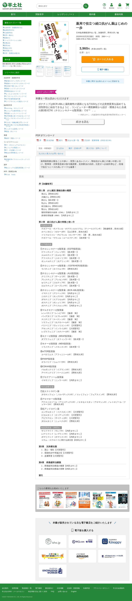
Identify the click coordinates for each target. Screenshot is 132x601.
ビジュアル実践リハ (13, 147)
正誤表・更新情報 (73, 588)
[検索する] (85, 6)
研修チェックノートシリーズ (16, 113)
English (73, 591)
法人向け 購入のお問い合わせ (51, 153)
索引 (61, 140)
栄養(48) (7, 43)
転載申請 (86, 588)
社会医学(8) (8, 32)
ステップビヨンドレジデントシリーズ (18, 119)
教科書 (92, 14)
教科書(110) (8, 50)
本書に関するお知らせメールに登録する (102, 81)
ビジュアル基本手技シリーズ (16, 110)
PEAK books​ (10, 174)
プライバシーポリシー (101, 588)
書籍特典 (119, 14)
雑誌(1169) (8, 48)
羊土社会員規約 (118, 588)
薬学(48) (7, 45)
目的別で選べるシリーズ (14, 86)
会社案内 (5, 588)
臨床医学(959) (9, 30)
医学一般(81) (8, 35)
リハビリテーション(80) (12, 40)
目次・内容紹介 (45, 148)
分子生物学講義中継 (13, 99)
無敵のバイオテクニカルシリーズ (18, 83)
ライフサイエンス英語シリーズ (17, 101)
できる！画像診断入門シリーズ (17, 122)
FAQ (52, 591)
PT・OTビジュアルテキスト (16, 145)
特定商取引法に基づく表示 (37, 591)
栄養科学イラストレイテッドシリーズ (18, 160)
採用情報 (15, 588)
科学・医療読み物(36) (12, 53)
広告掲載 (60, 588)
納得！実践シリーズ (13, 138)
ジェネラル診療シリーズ (14, 129)
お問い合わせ (62, 591)
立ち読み (60, 148)
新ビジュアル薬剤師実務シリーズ (18, 167)
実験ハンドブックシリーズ (15, 88)
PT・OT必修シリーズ (13, 150)
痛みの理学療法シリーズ (14, 152)
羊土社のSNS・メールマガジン (13, 591)
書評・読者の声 (75, 148)
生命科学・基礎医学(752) (13, 27)
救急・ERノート (11, 131)
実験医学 (39, 14)
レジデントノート (65, 14)
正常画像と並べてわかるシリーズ (18, 116)
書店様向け (49, 588)
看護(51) (7, 37)
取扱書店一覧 (27, 588)
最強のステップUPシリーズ (15, 81)
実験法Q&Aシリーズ (13, 91)
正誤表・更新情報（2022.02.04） (98, 140)
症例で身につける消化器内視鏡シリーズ (18, 125)
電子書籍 (38, 588)
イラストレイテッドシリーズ (16, 96)
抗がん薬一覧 (73, 140)
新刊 (13, 14)
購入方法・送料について (96, 148)
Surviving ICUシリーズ (14, 108)
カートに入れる (103, 59)
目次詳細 (50, 140)
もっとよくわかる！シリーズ (16, 93)
